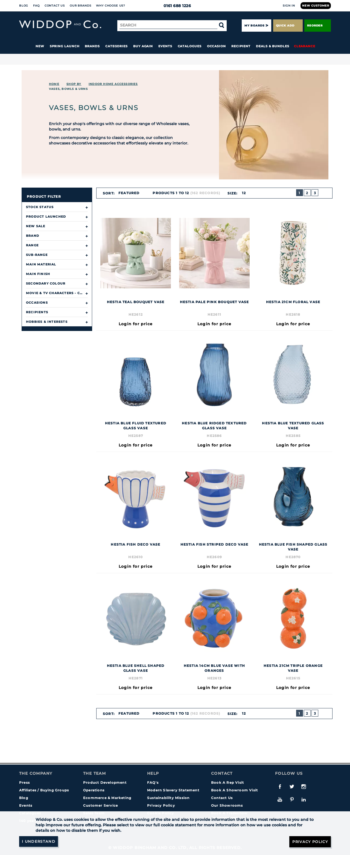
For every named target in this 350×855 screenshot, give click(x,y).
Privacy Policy (161, 805)
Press (24, 782)
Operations (93, 790)
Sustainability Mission (168, 798)
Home (54, 84)
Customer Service (100, 805)
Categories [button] (116, 46)
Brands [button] (92, 46)
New (40, 46)
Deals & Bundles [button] (272, 46)
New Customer (315, 5)
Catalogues (190, 46)
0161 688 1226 (175, 5)
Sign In (289, 5)
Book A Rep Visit (227, 782)
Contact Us (55, 5)
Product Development (105, 782)
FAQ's (153, 782)
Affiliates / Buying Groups (44, 790)
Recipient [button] (240, 46)
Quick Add (288, 25)
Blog (23, 5)
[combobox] (131, 193)
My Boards (254, 25)
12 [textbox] (244, 193)
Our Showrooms (227, 805)
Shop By (73, 84)
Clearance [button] (304, 46)
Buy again (143, 46)
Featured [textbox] (129, 193)
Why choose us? (110, 5)
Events (165, 46)
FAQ (36, 5)
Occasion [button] (216, 46)
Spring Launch (65, 46)
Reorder (317, 25)
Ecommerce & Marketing (107, 798)
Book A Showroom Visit (234, 790)
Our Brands (80, 5)
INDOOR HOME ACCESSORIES (113, 84)
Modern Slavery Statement (173, 790)
